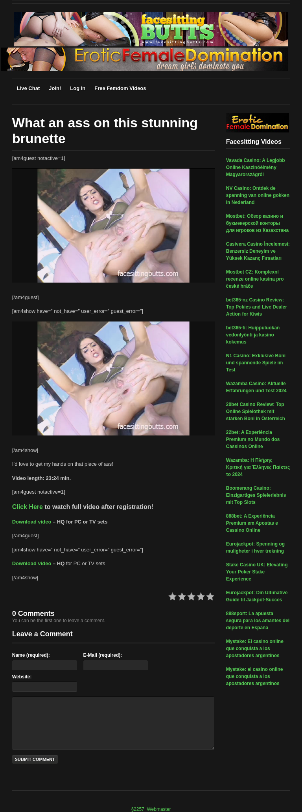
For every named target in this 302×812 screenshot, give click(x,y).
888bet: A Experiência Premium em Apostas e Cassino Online (252, 523)
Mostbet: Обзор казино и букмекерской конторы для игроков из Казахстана (257, 223)
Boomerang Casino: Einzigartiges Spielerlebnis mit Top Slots (256, 495)
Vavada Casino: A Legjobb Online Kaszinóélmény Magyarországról (255, 167)
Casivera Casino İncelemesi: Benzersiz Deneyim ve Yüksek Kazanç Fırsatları (258, 251)
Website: (22, 677)
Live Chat (28, 88)
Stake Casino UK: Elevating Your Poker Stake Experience (257, 572)
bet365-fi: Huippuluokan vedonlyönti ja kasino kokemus (253, 335)
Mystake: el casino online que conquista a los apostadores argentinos (254, 676)
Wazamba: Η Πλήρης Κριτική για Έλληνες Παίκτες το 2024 (258, 467)
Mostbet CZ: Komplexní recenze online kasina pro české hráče (255, 279)
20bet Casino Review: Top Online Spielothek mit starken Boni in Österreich (255, 411)
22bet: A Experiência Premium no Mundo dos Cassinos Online (253, 439)
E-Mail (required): (102, 655)
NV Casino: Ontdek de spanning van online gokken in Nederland (257, 195)
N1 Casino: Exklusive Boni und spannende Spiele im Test (255, 363)
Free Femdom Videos (120, 88)
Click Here (27, 506)
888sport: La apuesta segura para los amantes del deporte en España (257, 620)
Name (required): (31, 655)
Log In (77, 88)
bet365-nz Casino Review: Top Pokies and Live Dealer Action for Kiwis (256, 307)
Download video (32, 522)
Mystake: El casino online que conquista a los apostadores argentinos (255, 648)
